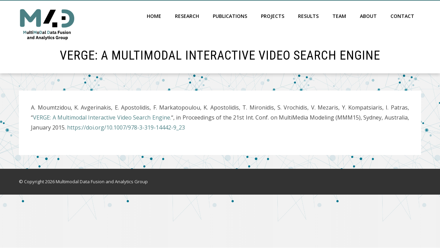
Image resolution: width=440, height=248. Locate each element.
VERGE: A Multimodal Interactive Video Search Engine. (102, 117)
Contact (402, 16)
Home (154, 16)
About (368, 16)
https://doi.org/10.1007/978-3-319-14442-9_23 (126, 127)
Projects (272, 16)
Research (187, 16)
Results (308, 16)
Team (339, 16)
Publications (230, 16)
